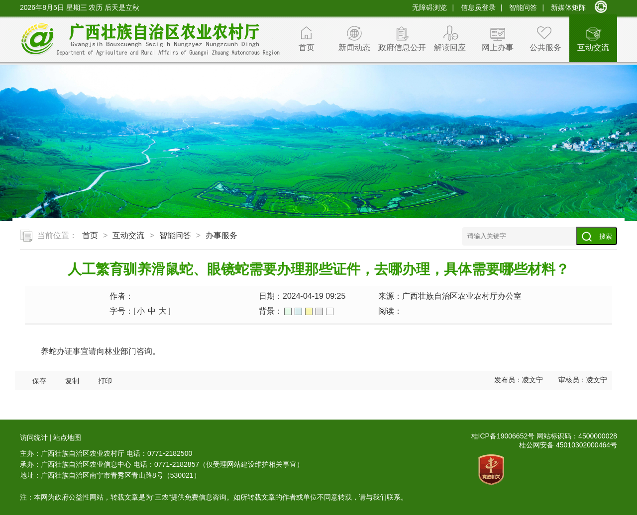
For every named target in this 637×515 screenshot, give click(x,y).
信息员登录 (478, 7)
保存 (39, 381)
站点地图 (67, 437)
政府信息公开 (402, 47)
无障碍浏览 (429, 7)
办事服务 (221, 235)
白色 (329, 311)
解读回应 (450, 47)
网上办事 (498, 47)
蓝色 (298, 311)
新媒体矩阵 (568, 7)
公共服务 (545, 47)
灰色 (319, 311)
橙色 (309, 311)
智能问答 (523, 7)
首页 (307, 47)
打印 (105, 381)
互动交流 (593, 47)
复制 (72, 381)
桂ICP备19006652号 (503, 436)
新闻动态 (354, 47)
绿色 (288, 311)
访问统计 (34, 437)
